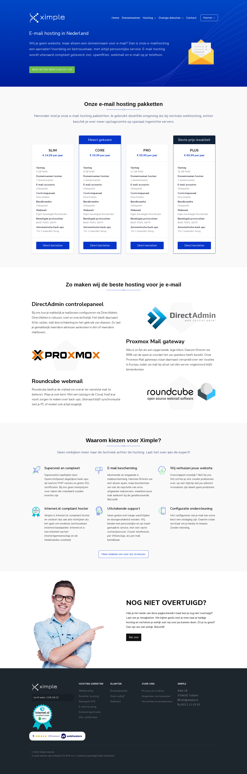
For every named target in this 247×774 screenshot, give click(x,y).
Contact (191, 18)
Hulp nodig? (117, 696)
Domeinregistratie (90, 712)
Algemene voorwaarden (156, 696)
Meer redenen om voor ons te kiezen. (123, 554)
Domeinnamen (131, 18)
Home (115, 18)
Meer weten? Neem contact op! (52, 69)
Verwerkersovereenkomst (157, 701)
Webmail (115, 701)
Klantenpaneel (118, 690)
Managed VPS (87, 701)
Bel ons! (134, 637)
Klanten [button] (207, 17)
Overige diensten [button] (170, 18)
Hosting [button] (148, 18)
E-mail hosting (87, 706)
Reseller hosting (89, 696)
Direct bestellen (53, 245)
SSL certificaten (88, 717)
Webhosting (86, 690)
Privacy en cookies (153, 690)
